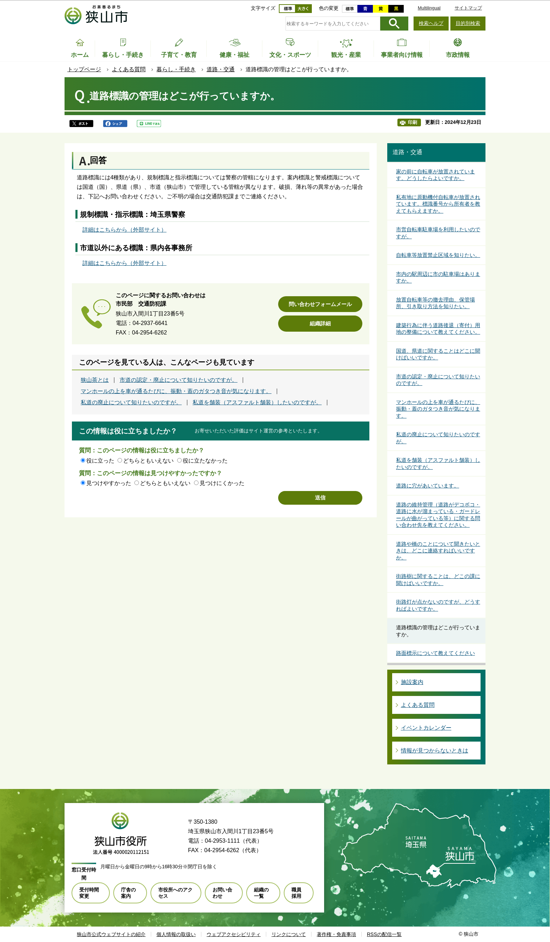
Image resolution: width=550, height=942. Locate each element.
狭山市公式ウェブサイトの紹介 (111, 934)
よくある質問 (129, 69)
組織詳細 (320, 323)
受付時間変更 (89, 893)
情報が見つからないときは (434, 751)
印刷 (412, 122)
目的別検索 (468, 23)
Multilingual (429, 8)
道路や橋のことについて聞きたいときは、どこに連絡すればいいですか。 (438, 550)
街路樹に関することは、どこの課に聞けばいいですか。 (438, 579)
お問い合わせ (222, 893)
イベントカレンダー (426, 728)
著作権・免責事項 (336, 934)
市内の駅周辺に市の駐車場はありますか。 (438, 277)
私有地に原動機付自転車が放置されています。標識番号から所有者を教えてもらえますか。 (438, 204)
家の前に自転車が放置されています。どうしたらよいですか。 (435, 174)
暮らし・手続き (176, 69)
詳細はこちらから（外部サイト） (124, 230)
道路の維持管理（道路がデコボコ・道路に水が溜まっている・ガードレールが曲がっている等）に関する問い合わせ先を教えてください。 (438, 515)
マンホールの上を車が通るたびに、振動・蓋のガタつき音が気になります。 (176, 391)
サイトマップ (468, 8)
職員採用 (296, 893)
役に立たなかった (205, 461)
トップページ (84, 69)
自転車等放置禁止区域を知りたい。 (438, 255)
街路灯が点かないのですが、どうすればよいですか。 (438, 605)
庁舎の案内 (128, 893)
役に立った (100, 461)
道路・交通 (221, 69)
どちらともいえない (148, 461)
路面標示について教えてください (435, 653)
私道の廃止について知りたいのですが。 (131, 402)
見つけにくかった (222, 483)
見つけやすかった (108, 483)
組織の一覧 (261, 893)
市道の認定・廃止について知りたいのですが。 (178, 380)
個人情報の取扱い (176, 934)
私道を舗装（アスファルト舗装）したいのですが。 (257, 402)
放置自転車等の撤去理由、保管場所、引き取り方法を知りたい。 (435, 303)
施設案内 (412, 682)
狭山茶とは (95, 380)
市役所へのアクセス (175, 893)
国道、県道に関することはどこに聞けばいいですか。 (438, 354)
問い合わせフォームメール (320, 304)
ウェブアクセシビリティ (234, 934)
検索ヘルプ (431, 23)
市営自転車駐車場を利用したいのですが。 (438, 232)
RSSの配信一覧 (384, 934)
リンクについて (288, 934)
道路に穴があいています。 (427, 486)
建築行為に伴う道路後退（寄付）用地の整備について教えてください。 (438, 328)
